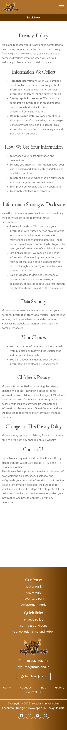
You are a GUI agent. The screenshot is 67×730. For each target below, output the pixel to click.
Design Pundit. (56, 708)
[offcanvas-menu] (61, 7)
